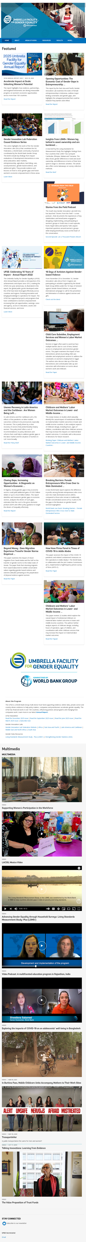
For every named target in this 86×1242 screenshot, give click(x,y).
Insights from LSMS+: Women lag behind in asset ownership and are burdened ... (63, 142)
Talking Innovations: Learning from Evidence (24, 1148)
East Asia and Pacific (52, 727)
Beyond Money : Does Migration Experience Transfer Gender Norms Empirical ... (21, 551)
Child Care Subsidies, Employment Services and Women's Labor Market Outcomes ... (64, 338)
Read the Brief (51, 172)
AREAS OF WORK (31, 40)
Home (7, 40)
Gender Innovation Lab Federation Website (21, 727)
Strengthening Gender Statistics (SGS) (58, 737)
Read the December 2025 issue (16, 718)
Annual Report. (42, 712)
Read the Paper (51, 372)
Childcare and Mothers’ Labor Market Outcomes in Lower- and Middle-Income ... (61, 410)
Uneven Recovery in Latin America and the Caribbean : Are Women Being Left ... (21, 410)
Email (4, 1237)
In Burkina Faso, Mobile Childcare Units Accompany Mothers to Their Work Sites (41, 1083)
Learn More (8, 177)
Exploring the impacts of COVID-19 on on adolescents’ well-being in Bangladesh (41, 1029)
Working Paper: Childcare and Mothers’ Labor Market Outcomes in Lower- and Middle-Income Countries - (63, 442)
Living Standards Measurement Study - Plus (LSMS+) (24, 737)
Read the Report (10, 99)
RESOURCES (46, 40)
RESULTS (60, 40)
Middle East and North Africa (15, 730)
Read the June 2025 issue (64, 718)
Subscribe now (25, 721)
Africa (40, 727)
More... (70, 40)
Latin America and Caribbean (71, 727)
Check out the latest (53, 299)
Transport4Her (9, 1137)
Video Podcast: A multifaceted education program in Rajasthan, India (36, 974)
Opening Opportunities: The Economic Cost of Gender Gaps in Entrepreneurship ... (62, 82)
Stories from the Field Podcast (61, 207)
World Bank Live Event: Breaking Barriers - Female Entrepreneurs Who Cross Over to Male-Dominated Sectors (64, 510)
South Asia (32, 730)
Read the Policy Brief (11, 443)
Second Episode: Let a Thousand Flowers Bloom (63, 237)
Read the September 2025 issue (41, 718)
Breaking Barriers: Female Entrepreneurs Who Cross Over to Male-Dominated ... (62, 483)
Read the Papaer (52, 639)
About (17, 40)
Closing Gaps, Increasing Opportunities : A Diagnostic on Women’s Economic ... (19, 483)
